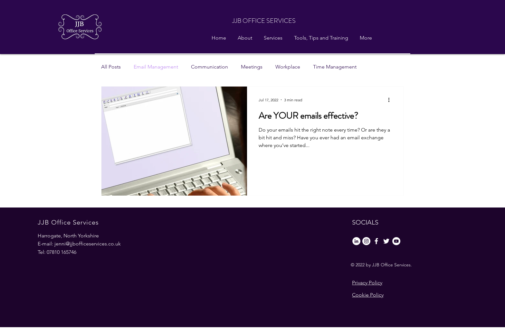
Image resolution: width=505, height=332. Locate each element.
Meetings (251, 67)
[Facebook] (376, 241)
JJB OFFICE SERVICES (264, 20)
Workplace (287, 67)
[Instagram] (366, 241)
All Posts (111, 67)
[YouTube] (396, 241)
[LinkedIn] (356, 241)
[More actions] (391, 100)
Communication (209, 67)
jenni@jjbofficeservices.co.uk (87, 244)
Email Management (156, 67)
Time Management (335, 67)
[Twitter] (386, 241)
